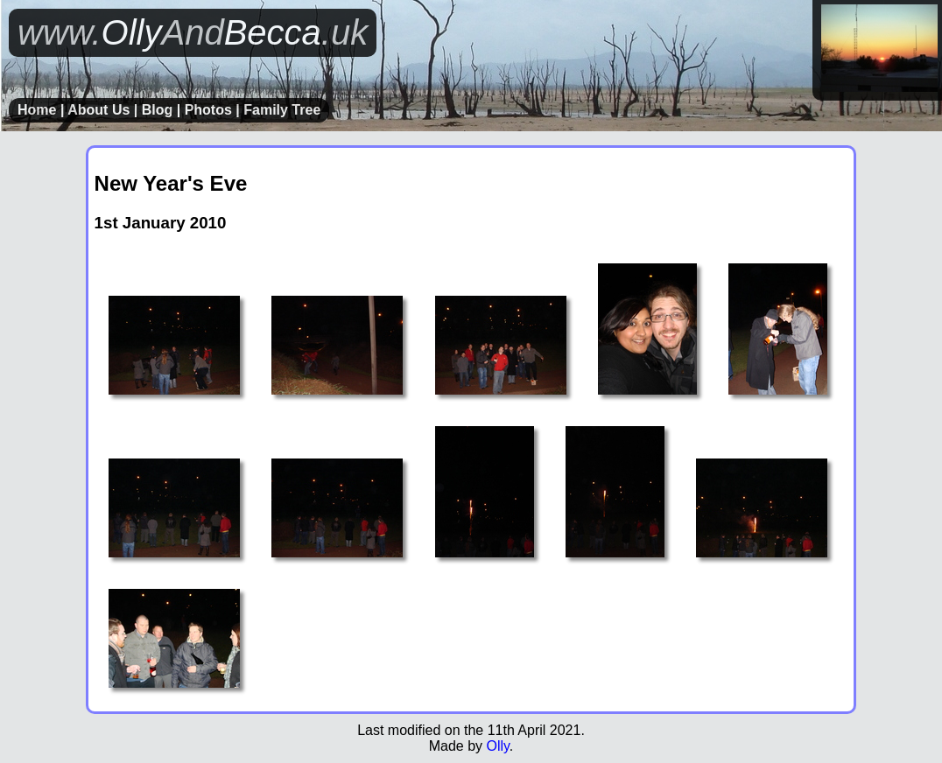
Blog (157, 109)
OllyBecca (193, 32)
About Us (98, 109)
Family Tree (281, 109)
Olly (497, 745)
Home (37, 109)
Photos (208, 109)
